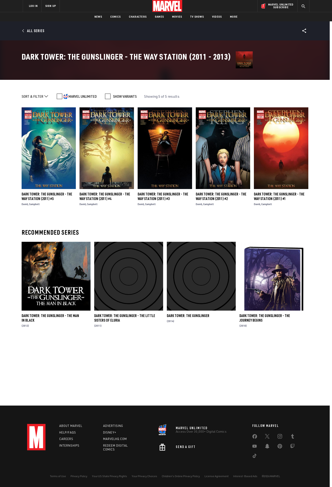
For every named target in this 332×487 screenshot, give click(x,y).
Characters (138, 16)
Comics (115, 16)
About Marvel (70, 426)
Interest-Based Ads (245, 476)
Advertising (113, 426)
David (25, 267)
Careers (66, 439)
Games (159, 16)
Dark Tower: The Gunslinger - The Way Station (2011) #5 (47, 259)
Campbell (34, 267)
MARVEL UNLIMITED (82, 159)
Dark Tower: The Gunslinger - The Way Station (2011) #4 (104, 259)
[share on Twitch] (292, 447)
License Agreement (216, 476)
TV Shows (197, 16)
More (234, 16)
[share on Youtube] (254, 447)
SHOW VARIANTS (125, 159)
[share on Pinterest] (280, 447)
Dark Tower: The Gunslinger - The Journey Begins (264, 381)
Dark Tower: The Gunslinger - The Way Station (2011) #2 (221, 259)
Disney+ (109, 432)
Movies (177, 16)
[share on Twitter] (267, 437)
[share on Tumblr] (292, 437)
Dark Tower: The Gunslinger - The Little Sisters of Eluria (124, 381)
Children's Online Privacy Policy (181, 476)
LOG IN (33, 6)
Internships (69, 445)
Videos (217, 16)
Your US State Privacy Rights (109, 476)
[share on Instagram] (280, 437)
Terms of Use (58, 476)
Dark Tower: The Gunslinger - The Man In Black (50, 381)
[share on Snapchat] (267, 447)
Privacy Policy (79, 476)
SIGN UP (50, 6)
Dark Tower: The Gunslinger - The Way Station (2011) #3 (163, 259)
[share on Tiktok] (254, 456)
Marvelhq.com (115, 439)
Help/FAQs (67, 432)
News (98, 16)
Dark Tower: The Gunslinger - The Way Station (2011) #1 (279, 259)
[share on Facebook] (254, 437)
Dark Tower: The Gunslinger (188, 379)
